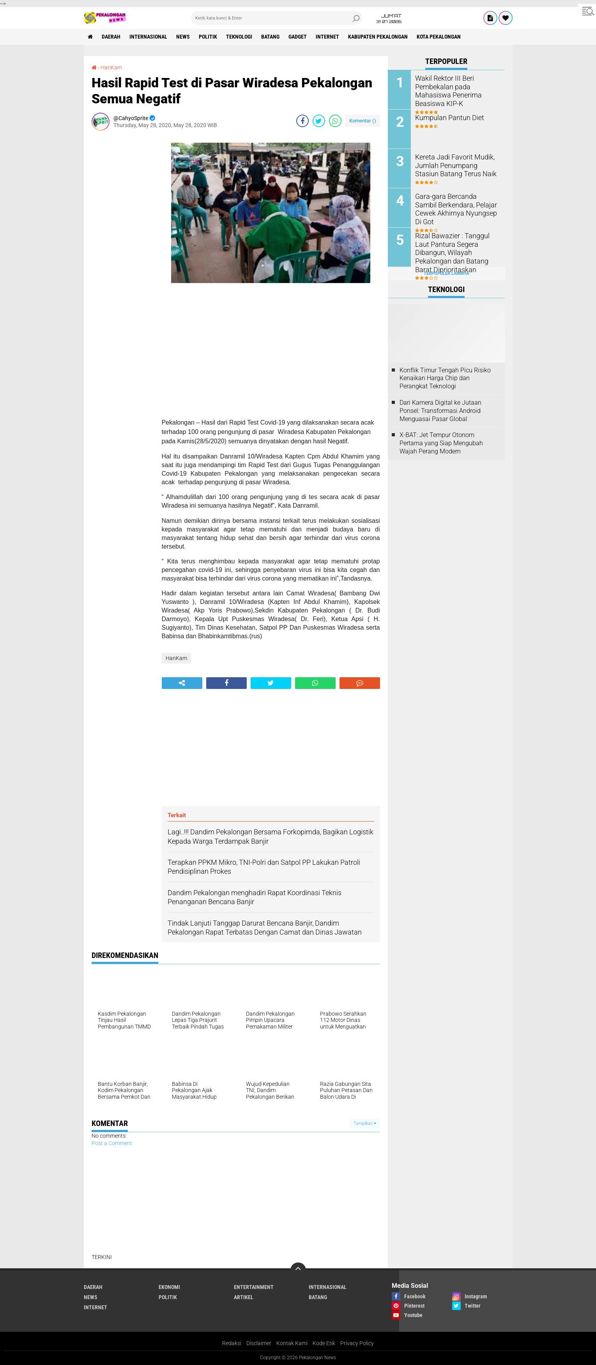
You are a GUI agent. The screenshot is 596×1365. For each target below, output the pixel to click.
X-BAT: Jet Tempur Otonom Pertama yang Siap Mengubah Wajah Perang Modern (441, 443)
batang (270, 37)
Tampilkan (365, 1123)
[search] (277, 18)
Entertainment (254, 1287)
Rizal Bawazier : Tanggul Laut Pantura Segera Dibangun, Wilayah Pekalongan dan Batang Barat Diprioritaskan (455, 247)
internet (327, 37)
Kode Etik (324, 1343)
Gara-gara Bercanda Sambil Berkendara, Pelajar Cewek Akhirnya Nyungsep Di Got (453, 204)
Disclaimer (258, 1343)
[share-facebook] (302, 121)
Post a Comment (112, 1143)
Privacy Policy (357, 1343)
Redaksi (231, 1343)
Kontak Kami (292, 1343)
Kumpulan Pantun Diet (446, 117)
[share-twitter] (319, 121)
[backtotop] (298, 1270)
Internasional (148, 37)
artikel (243, 1297)
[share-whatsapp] (335, 121)
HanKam (111, 67)
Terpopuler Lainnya (446, 273)
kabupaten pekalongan (378, 37)
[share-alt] (182, 683)
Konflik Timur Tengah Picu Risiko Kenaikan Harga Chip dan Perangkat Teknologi (445, 378)
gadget (297, 37)
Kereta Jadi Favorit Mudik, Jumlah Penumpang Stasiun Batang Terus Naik (454, 165)
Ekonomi (169, 1287)
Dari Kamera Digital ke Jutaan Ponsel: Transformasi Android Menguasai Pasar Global (440, 411)
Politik (208, 37)
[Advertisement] (123, 253)
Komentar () (362, 121)
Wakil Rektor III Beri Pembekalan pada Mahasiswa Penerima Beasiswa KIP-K (457, 86)
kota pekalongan (439, 37)
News (183, 37)
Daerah (111, 37)
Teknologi (239, 37)
